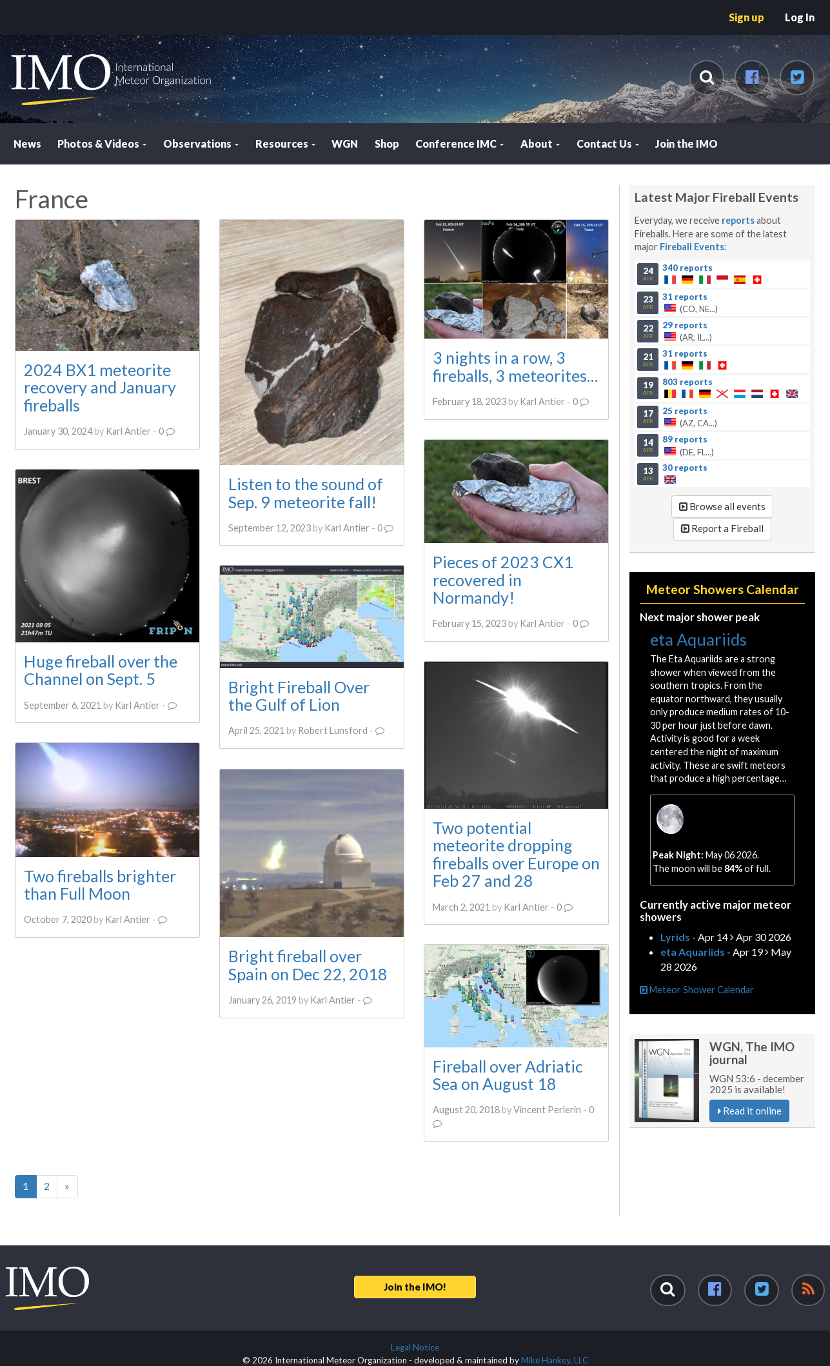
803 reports (687, 381)
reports (738, 220)
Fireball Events (692, 246)
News (27, 143)
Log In (800, 17)
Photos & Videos (101, 143)
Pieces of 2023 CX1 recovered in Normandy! (502, 579)
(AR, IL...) (722, 331)
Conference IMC (459, 143)
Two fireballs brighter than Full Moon (100, 884)
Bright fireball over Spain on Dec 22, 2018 (307, 964)
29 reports (684, 324)
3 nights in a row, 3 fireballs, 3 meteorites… (514, 366)
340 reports (687, 267)
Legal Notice (415, 1347)
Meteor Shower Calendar (697, 989)
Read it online (750, 1110)
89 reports (684, 438)
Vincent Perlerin (546, 1109)
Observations (201, 143)
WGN (344, 143)
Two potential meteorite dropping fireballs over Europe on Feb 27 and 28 (515, 853)
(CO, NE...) (722, 302)
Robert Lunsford (332, 730)
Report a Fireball (722, 528)
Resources (285, 143)
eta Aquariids (698, 639)
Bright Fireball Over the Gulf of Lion (298, 696)
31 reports (684, 296)
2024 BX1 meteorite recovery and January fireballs (100, 387)
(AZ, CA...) (722, 417)
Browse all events (722, 506)
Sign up (746, 17)
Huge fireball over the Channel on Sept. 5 (100, 669)
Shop (387, 143)
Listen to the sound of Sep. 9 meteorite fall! (305, 492)
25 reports (684, 410)
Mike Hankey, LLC (554, 1360)
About (540, 143)
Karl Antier (128, 431)
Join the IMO (686, 143)
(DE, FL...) (722, 445)
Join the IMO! (415, 1286)
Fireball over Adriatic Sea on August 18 (507, 1074)
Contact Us (608, 143)
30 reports (684, 467)
